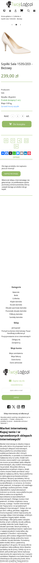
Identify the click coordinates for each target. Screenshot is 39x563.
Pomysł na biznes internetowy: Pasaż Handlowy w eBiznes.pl (19, 324)
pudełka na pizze (31, 408)
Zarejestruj (19, 335)
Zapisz (19, 386)
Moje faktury (19, 349)
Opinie (19, 151)
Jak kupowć (19, 320)
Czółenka (17, 16)
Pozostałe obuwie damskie (19, 303)
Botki (19, 288)
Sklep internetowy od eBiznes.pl (19, 402)
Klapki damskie (19, 294)
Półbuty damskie (19, 306)
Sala (3, 93)
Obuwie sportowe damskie (19, 300)
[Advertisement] (19, 211)
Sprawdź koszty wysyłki (11, 106)
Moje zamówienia (19, 345)
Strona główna (7, 16)
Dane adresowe (19, 355)
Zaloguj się (19, 332)
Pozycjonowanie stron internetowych (19, 329)
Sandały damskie (19, 309)
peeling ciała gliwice (20, 406)
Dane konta (19, 352)
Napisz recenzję (12, 168)
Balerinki (19, 284)
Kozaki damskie (19, 297)
